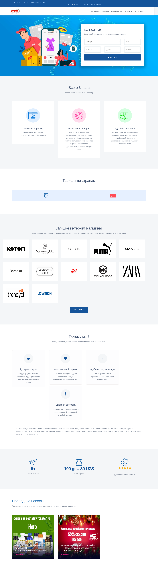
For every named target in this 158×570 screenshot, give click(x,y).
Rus (118, 2)
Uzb (113, 2)
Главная (17, 2)
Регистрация (141, 2)
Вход (131, 2)
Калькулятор (118, 9)
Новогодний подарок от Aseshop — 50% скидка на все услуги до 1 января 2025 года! (78, 493)
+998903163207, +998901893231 (96, 557)
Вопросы (141, 9)
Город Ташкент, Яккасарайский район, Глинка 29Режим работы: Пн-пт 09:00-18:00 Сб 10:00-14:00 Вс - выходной (54, 559)
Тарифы (107, 9)
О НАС (26, 2)
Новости (130, 9)
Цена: (112, 55)
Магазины (97, 9)
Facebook (120, 557)
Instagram (137, 557)
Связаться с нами (38, 2)
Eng (122, 2)
